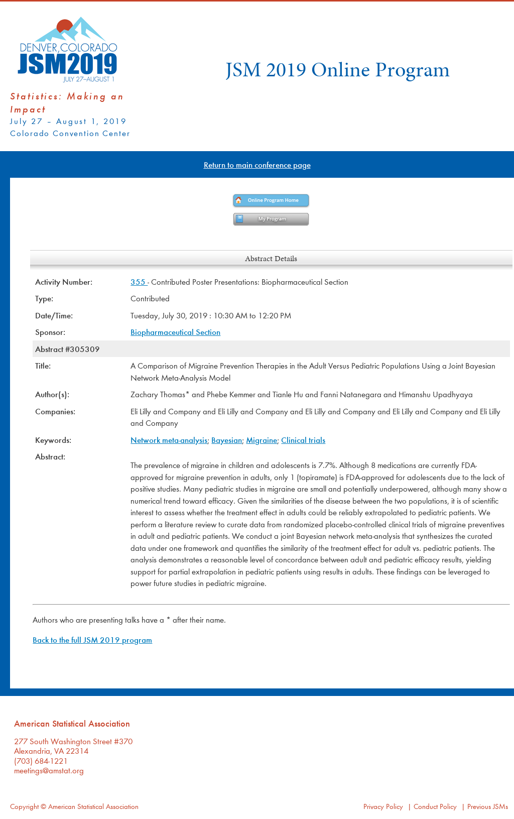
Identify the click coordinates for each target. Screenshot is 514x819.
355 (139, 281)
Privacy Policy (383, 806)
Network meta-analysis (169, 439)
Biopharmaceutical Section (175, 331)
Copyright (24, 806)
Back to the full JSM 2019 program (92, 639)
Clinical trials (303, 439)
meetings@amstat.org (49, 770)
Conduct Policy (435, 806)
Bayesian (226, 439)
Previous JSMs (487, 806)
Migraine (261, 439)
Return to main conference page (257, 164)
